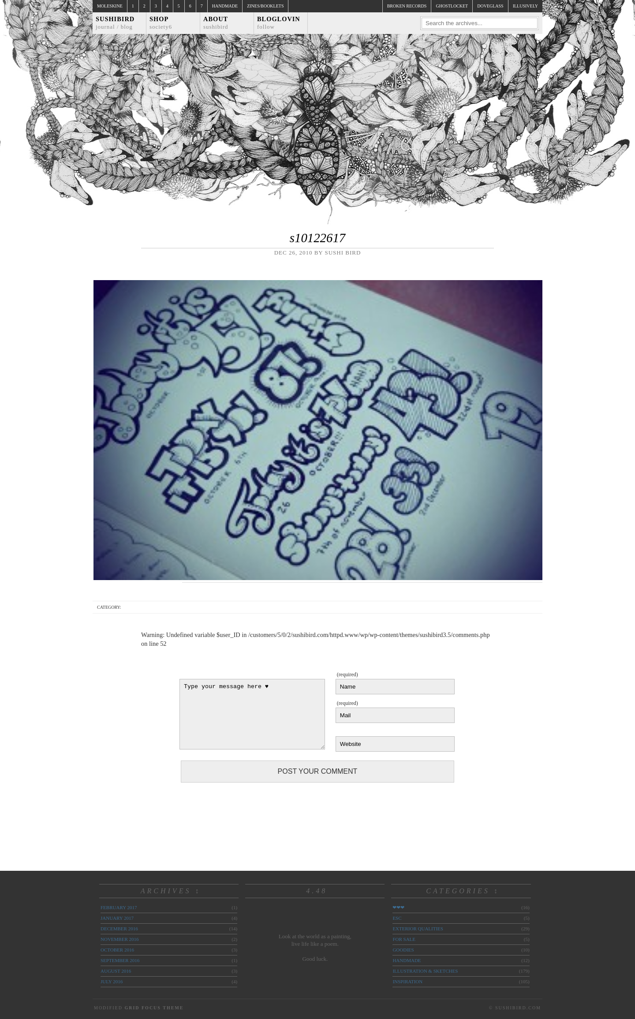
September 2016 (120, 960)
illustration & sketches (425, 971)
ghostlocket (452, 6)
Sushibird (115, 22)
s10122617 (317, 238)
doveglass (490, 6)
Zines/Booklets (265, 6)
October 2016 (117, 949)
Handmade (225, 6)
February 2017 (119, 907)
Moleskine (110, 6)
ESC (396, 918)
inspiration (407, 981)
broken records (407, 6)
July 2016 (112, 981)
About (215, 22)
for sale (403, 939)
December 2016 (119, 928)
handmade (406, 960)
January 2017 (117, 918)
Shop (160, 22)
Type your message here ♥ (252, 714)
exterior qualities (417, 928)
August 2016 (116, 971)
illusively (525, 6)
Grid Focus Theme (153, 1007)
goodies (403, 949)
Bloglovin (278, 22)
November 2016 (119, 939)
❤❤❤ (398, 907)
